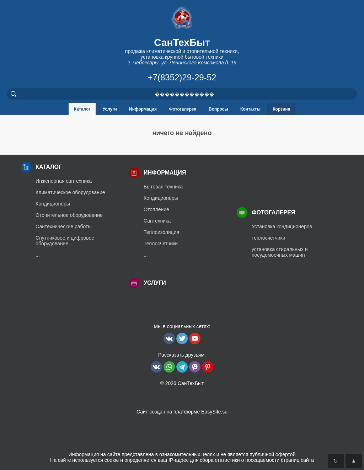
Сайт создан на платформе (182, 412)
